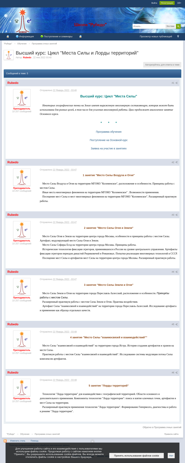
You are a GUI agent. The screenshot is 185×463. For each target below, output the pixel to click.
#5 (175, 324)
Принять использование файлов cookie (136, 455)
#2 (175, 162)
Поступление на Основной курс (109, 140)
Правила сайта (171, 434)
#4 (175, 272)
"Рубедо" (10, 434)
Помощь (35, 441)
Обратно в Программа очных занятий (162, 427)
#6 (175, 372)
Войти (154, 3)
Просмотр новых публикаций (156, 36)
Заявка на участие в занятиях (109, 148)
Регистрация (167, 3)
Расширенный (182, 26)
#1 (175, 83)
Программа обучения (109, 131)
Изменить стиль (17, 441)
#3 (175, 215)
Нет (171, 455)
